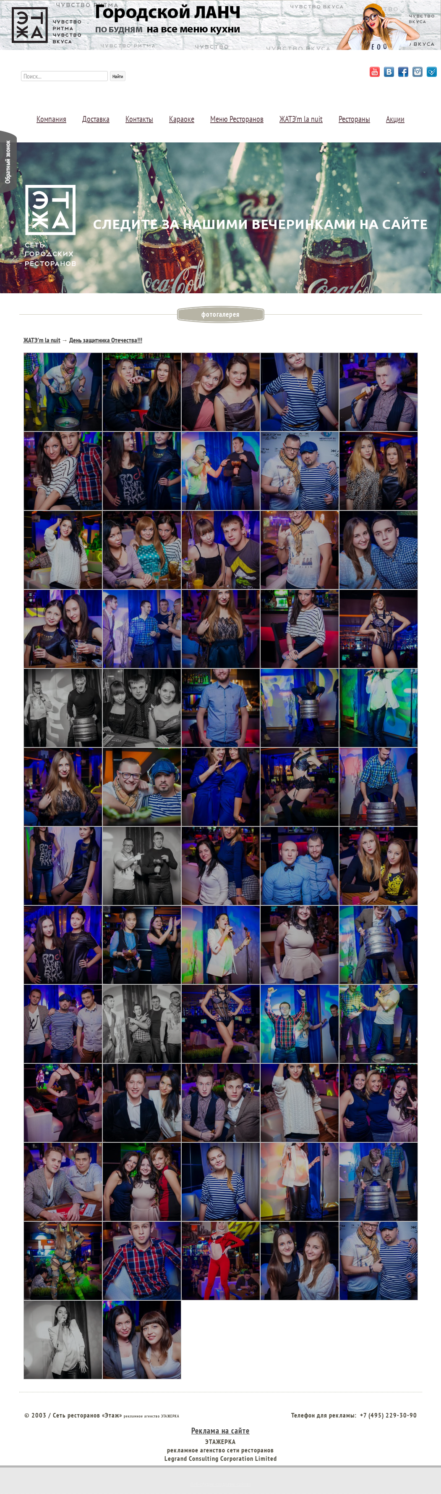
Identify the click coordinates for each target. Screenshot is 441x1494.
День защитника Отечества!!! (105, 340)
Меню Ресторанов (237, 118)
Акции (395, 118)
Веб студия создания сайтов (220, 1484)
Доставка (96, 118)
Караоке (181, 118)
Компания (51, 118)
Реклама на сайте (220, 1430)
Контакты (139, 118)
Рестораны (354, 118)
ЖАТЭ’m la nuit (301, 118)
